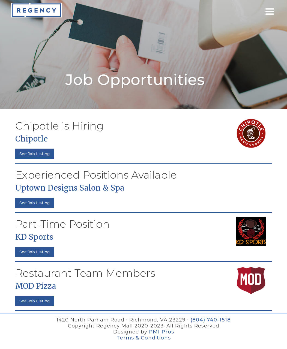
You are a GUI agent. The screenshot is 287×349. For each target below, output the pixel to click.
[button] (270, 11)
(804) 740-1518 (210, 320)
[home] (36, 10)
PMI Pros (161, 332)
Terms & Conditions (143, 338)
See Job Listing (34, 153)
